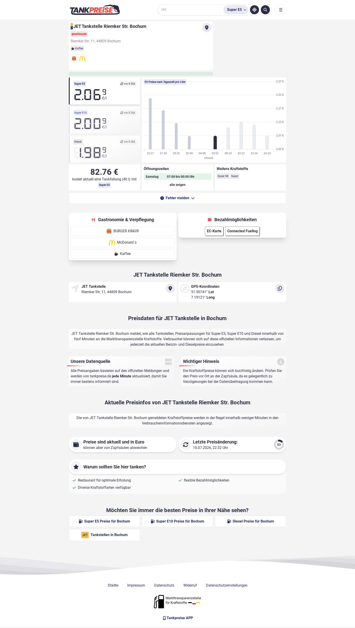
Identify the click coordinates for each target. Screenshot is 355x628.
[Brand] (95, 10)
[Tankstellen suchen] (265, 9)
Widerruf (190, 585)
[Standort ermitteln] (254, 9)
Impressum (136, 585)
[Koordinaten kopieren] (279, 288)
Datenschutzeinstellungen (226, 585)
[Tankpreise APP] (177, 618)
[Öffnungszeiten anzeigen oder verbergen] (177, 185)
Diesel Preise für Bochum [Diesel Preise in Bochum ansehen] (250, 521)
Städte (113, 585)
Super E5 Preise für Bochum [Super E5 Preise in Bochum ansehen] (104, 521)
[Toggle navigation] (280, 9)
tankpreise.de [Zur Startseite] (100, 376)
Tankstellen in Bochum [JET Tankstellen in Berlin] (104, 535)
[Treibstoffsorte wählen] (235, 9)
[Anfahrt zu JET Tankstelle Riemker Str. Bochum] (206, 27)
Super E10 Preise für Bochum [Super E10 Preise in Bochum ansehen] (177, 521)
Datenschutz (164, 585)
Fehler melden (177, 198)
